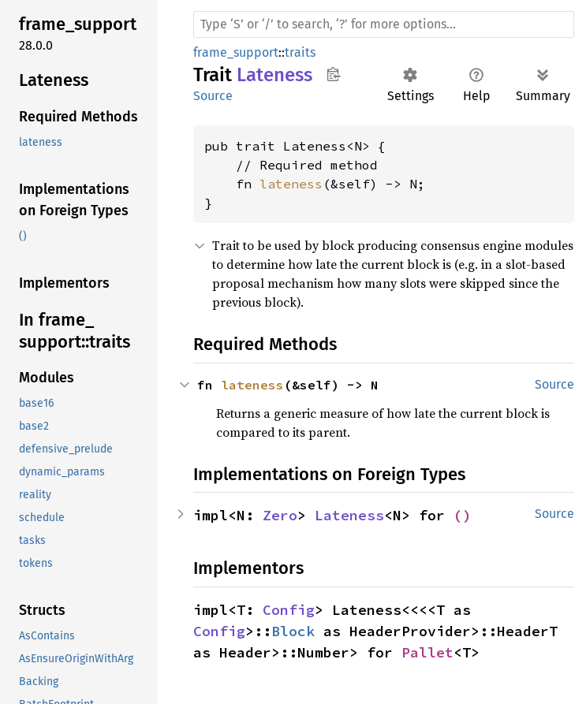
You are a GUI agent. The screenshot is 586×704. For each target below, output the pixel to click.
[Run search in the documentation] (383, 24)
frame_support (235, 52)
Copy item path (333, 74)
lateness (291, 184)
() (462, 515)
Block (293, 631)
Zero (280, 515)
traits (300, 52)
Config (289, 610)
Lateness (349, 515)
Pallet (427, 652)
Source (213, 95)
